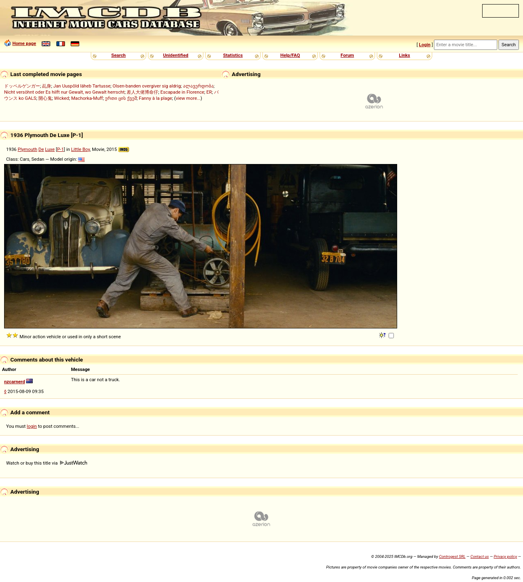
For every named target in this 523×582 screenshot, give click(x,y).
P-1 (60, 149)
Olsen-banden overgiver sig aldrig (147, 86)
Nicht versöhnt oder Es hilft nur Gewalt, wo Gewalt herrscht (64, 92)
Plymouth (27, 149)
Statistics (233, 55)
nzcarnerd (14, 381)
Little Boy (80, 149)
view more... (188, 98)
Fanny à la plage (155, 98)
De (41, 149)
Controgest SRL (452, 556)
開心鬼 (45, 98)
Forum (347, 55)
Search (118, 55)
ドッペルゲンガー (22, 86)
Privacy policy (505, 556)
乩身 (46, 86)
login (32, 426)
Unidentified (175, 55)
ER (209, 92)
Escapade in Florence (182, 92)
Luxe (50, 149)
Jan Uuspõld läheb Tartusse (81, 86)
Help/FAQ (290, 55)
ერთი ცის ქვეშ (121, 98)
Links (404, 55)
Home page (24, 43)
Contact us (479, 556)
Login (424, 44)
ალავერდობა (198, 86)
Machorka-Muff (87, 98)
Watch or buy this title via (46, 463)
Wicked (61, 98)
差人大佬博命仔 (142, 92)
